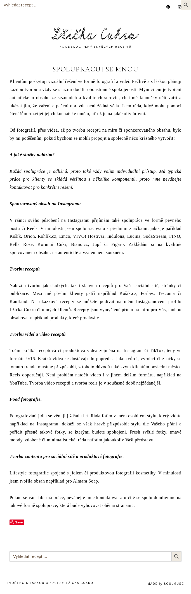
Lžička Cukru (79, 582)
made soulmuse (165, 583)
